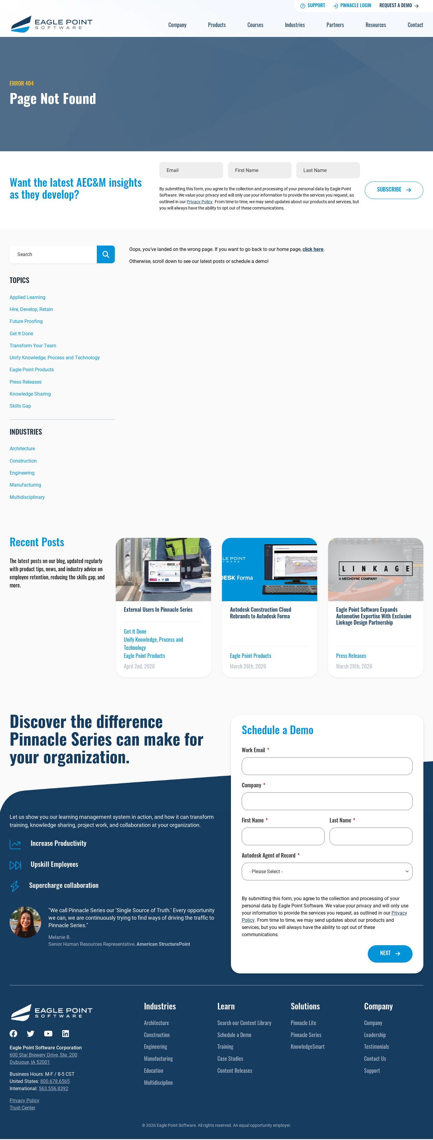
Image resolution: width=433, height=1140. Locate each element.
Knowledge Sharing (30, 394)
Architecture (22, 448)
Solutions (305, 1007)
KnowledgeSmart (308, 1048)
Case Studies (230, 1059)
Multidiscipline (158, 1083)
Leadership (375, 1036)
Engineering (22, 472)
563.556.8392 (53, 1089)
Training (225, 1048)
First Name (255, 821)
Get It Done (21, 333)
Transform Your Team (33, 345)
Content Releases (234, 1071)
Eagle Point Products (32, 369)
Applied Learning (27, 297)
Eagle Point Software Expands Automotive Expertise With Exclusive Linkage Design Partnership (373, 617)
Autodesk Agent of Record (270, 856)
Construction (23, 460)
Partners (335, 26)
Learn (226, 1007)
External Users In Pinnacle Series (158, 610)
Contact (415, 26)
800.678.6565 (55, 1082)
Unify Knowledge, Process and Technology (55, 357)
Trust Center (22, 1108)
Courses (255, 26)
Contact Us (375, 1059)
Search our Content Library (244, 1024)
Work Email (255, 751)
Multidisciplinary (27, 497)
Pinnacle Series (306, 1036)
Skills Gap (20, 406)
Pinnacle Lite (303, 1024)
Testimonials (376, 1048)
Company (177, 26)
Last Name (342, 821)
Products (217, 26)
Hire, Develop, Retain (31, 309)
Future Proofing (26, 321)
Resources (376, 26)
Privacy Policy (200, 201)
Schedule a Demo (234, 1036)
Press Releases (25, 381)
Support (312, 6)
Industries (295, 26)
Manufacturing (25, 485)
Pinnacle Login (352, 6)
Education (153, 1071)
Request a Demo (399, 6)
